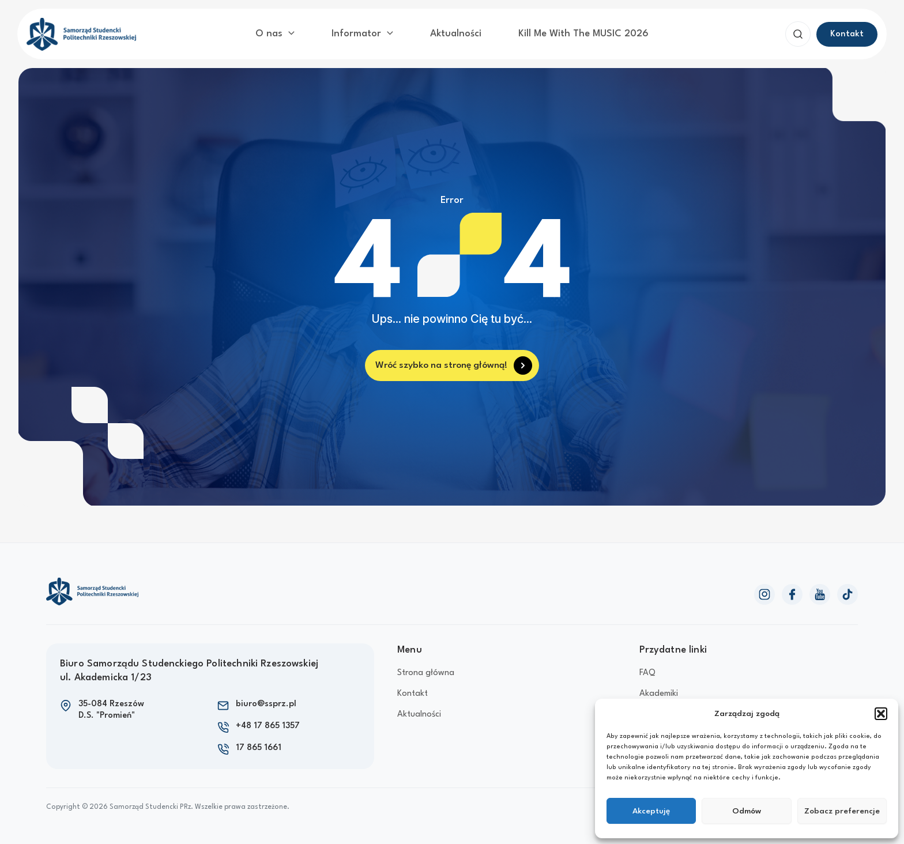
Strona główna (425, 669)
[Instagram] (764, 590)
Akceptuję (651, 811)
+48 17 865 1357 (268, 722)
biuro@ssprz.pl (266, 700)
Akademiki (658, 690)
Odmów (746, 811)
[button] (881, 713)
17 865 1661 (258, 744)
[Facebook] (792, 590)
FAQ (647, 669)
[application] (312, 32)
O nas (300, 32)
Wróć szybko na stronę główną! (442, 361)
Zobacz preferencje (842, 811)
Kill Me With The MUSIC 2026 (563, 32)
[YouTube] (819, 590)
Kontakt (412, 690)
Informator (373, 32)
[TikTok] (847, 590)
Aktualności (453, 32)
